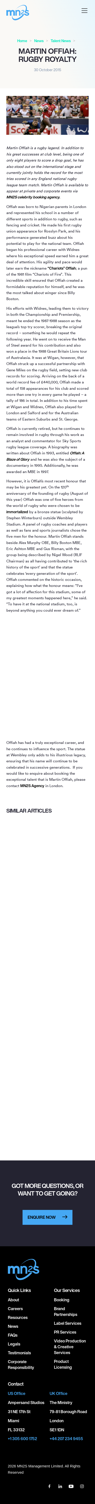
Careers (15, 1309)
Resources (18, 1317)
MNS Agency (32, 785)
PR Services (65, 1332)
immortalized (17, 511)
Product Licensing (63, 1364)
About (13, 1300)
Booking (61, 1300)
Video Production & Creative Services (70, 1347)
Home (22, 40)
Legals (14, 1344)
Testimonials (19, 1353)
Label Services (67, 1323)
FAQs (12, 1335)
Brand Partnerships (65, 1311)
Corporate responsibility (21, 1364)
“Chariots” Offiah (62, 268)
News (39, 40)
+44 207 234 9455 (66, 1439)
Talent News (61, 40)
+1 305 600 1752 (22, 1439)
